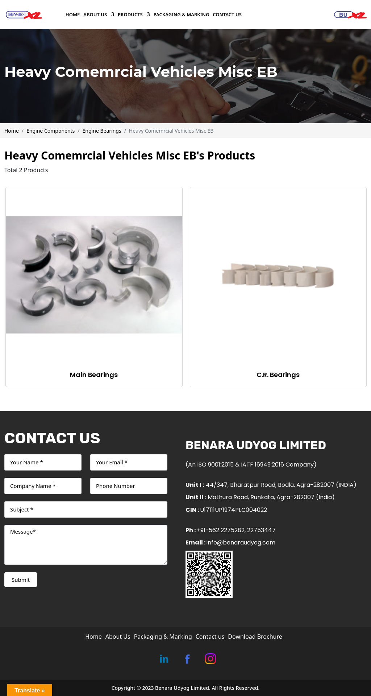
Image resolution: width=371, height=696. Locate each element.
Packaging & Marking (181, 15)
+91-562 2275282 (221, 530)
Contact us (227, 15)
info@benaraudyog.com (241, 542)
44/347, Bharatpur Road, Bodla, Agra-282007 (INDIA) (281, 485)
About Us (95, 15)
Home (73, 15)
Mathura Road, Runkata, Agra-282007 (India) (271, 497)
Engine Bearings (102, 130)
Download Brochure (255, 637)
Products (130, 15)
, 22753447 (260, 530)
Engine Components (50, 130)
